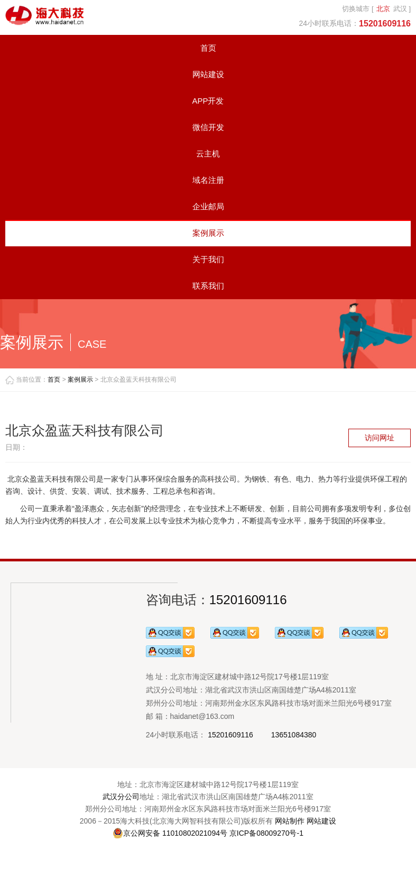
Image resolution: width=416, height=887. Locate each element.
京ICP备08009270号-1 (266, 833)
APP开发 (208, 100)
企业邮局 (208, 206)
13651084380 (294, 735)
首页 (208, 47)
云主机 (208, 153)
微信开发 (208, 127)
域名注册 (208, 179)
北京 (383, 9)
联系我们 (208, 285)
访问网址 (379, 437)
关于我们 (208, 259)
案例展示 (208, 232)
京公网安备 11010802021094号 (170, 833)
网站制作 (289, 821)
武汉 (400, 9)
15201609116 (248, 600)
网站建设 (208, 74)
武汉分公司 (121, 796)
